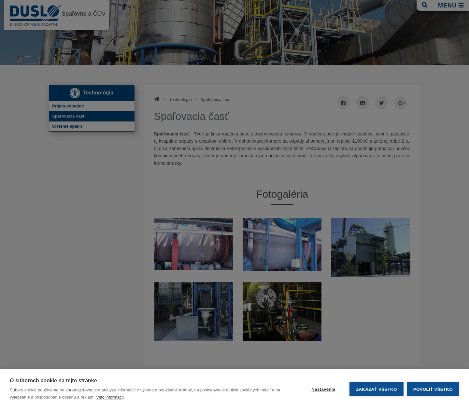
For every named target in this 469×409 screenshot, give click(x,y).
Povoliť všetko (433, 389)
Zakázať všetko (376, 389)
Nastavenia (323, 389)
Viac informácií (110, 397)
